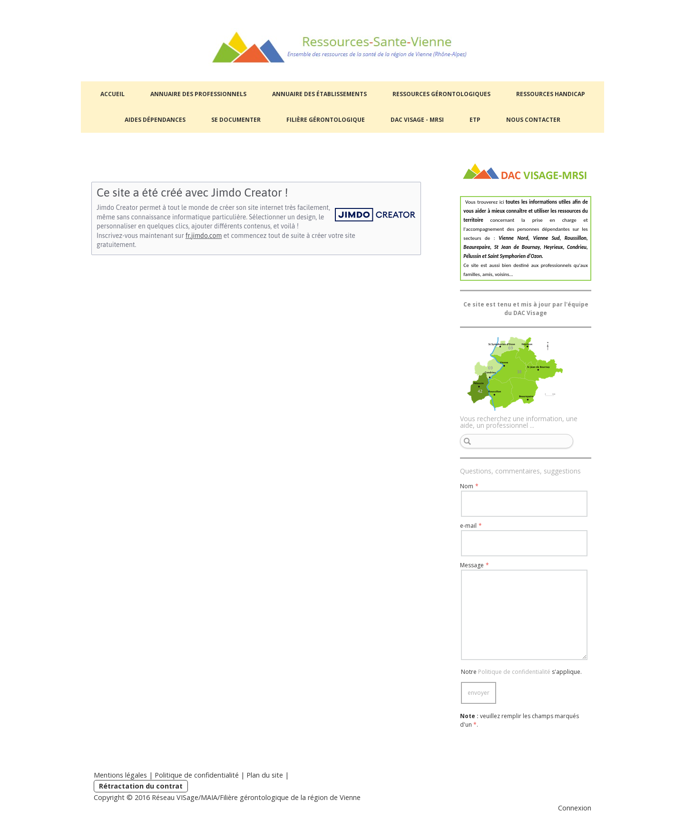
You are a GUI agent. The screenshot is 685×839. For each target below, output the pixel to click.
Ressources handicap (550, 94)
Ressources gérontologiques (441, 94)
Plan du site (264, 775)
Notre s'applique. (521, 672)
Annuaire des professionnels (198, 94)
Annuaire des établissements (319, 94)
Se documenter (236, 120)
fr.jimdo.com (204, 235)
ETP (475, 120)
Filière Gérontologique (325, 120)
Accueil (112, 94)
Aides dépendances (155, 120)
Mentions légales (120, 775)
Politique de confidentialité (514, 672)
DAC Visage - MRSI (417, 120)
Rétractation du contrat (141, 785)
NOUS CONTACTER (533, 120)
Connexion (574, 807)
